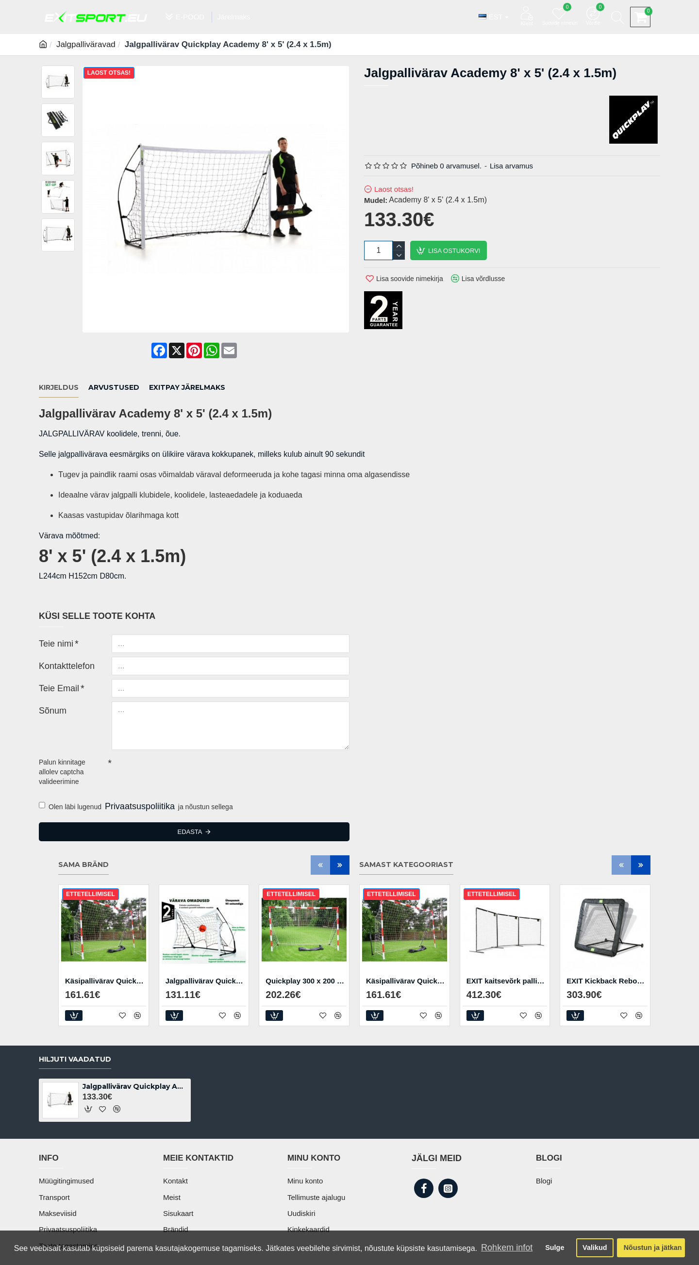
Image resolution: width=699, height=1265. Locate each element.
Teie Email (54, 662)
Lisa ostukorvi (454, 250)
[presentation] (180, 745)
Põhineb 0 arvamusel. (446, 166)
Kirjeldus (59, 374)
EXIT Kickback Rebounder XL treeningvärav (607, 955)
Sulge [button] (554, 1247)
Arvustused (113, 374)
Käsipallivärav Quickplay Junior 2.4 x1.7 (105, 955)
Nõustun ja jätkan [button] (653, 1247)
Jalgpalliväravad (86, 44)
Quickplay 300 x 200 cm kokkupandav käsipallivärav (306, 955)
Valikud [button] (594, 1247)
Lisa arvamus (511, 166)
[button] (320, 839)
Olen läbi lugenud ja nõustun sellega (136, 781)
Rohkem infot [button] (507, 1247)
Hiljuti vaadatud (75, 1068)
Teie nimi (52, 617)
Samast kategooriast (406, 839)
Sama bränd (83, 839)
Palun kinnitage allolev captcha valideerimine (62, 746)
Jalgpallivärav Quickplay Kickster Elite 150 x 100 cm (206, 955)
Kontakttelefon (61, 639)
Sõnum (49, 684)
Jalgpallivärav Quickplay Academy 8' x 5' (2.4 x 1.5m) (135, 1095)
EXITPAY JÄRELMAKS (187, 374)
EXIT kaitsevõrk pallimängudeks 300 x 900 (507, 955)
